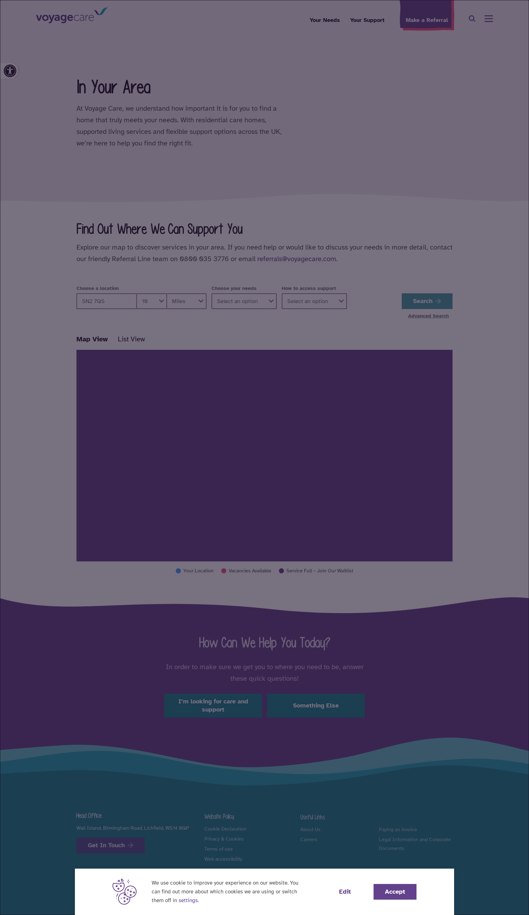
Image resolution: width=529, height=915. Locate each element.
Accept (395, 892)
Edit (345, 892)
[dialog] (264, 457)
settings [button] (188, 900)
